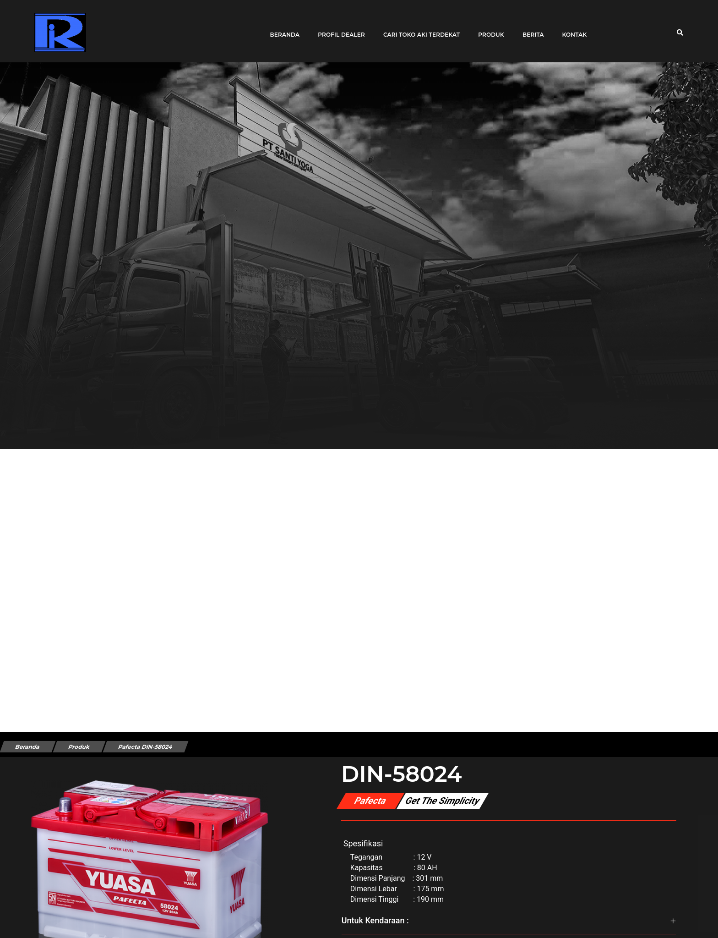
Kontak (571, 28)
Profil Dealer (338, 28)
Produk (488, 28)
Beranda (281, 28)
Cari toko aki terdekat (418, 28)
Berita (530, 28)
